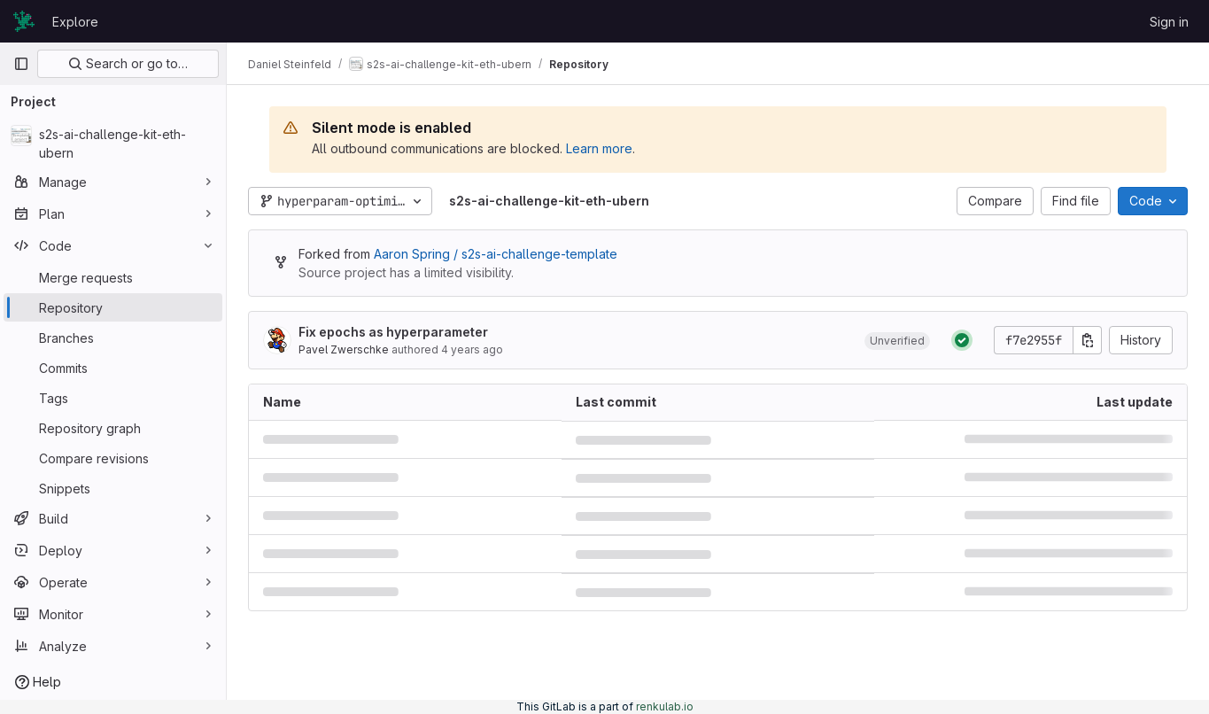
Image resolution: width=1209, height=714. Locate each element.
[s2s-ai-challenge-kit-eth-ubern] (113, 143)
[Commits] (113, 367)
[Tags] (113, 398)
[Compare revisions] (113, 458)
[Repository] (113, 307)
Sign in (1169, 21)
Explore (75, 21)
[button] (897, 340)
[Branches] (113, 337)
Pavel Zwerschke (343, 349)
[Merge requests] (113, 277)
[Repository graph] (113, 428)
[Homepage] (24, 21)
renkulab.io (665, 706)
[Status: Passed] (962, 340)
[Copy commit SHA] (1087, 340)
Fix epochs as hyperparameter (393, 331)
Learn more (599, 148)
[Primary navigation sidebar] (21, 64)
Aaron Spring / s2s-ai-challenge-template (495, 253)
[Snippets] (113, 488)
